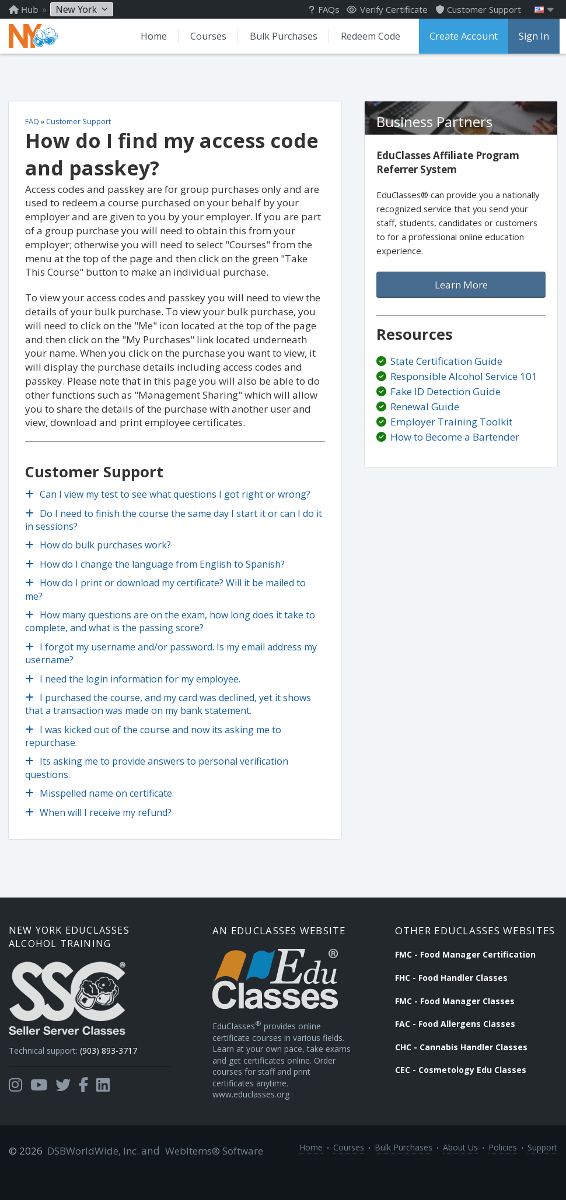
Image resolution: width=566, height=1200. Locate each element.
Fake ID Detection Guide (445, 402)
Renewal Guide (424, 417)
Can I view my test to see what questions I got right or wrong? (169, 504)
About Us (460, 1177)
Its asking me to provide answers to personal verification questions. (157, 777)
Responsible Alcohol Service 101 (463, 386)
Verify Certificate (387, 9)
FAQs (324, 9)
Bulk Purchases (281, 36)
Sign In (531, 36)
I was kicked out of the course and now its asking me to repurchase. (154, 745)
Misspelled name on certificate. (100, 803)
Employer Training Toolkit (451, 432)
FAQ (33, 130)
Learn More (461, 295)
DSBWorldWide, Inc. (91, 1177)
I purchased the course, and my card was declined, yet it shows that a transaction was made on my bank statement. (169, 713)
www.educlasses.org (257, 1120)
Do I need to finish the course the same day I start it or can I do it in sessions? (174, 529)
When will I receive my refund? (99, 821)
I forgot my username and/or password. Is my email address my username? (172, 662)
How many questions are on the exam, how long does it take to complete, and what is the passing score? (171, 630)
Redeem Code (367, 36)
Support (542, 1177)
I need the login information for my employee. (134, 688)
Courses (205, 36)
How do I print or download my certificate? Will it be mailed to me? (166, 599)
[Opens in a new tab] (15, 1098)
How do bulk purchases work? (99, 554)
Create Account (462, 36)
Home (151, 36)
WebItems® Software (208, 1177)
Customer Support (79, 130)
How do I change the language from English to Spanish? (156, 573)
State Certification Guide (446, 371)
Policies (502, 1177)
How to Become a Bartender (454, 447)
